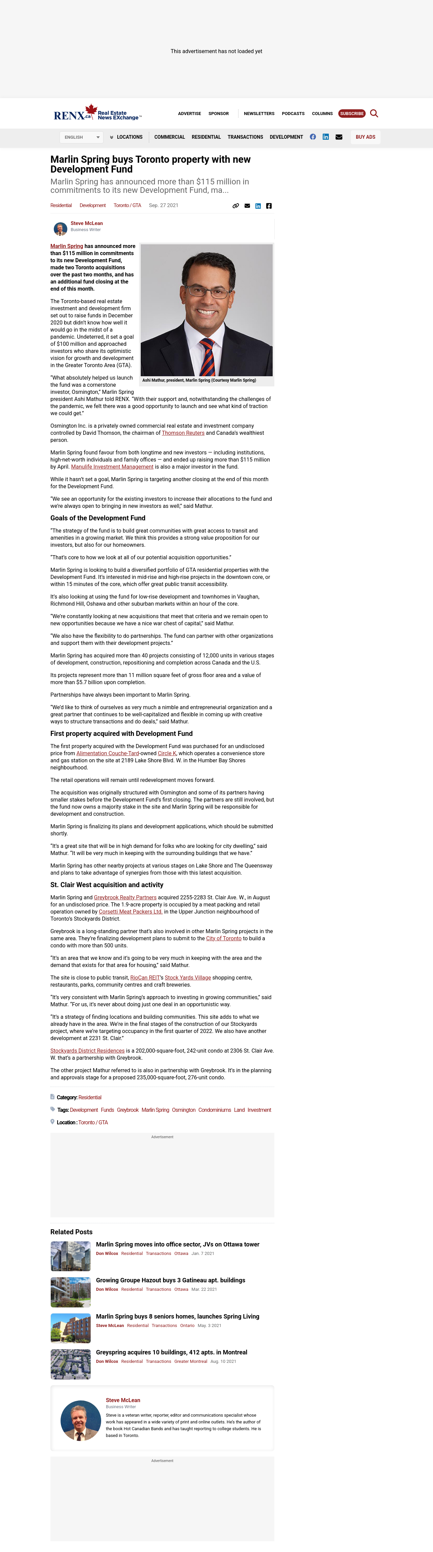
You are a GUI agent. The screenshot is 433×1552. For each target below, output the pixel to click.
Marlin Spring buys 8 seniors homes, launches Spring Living (177, 1316)
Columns (322, 113)
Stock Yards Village (188, 977)
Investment (259, 1110)
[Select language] (82, 137)
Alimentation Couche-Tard (107, 753)
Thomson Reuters (183, 433)
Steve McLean (87, 223)
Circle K (167, 753)
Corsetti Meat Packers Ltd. (131, 911)
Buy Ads (365, 137)
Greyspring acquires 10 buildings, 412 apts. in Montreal (171, 1352)
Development (286, 137)
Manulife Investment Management (112, 467)
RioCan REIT (145, 977)
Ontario (187, 1325)
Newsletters (259, 113)
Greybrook (128, 1110)
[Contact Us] (342, 137)
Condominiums (215, 1110)
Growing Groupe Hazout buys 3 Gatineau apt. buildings (170, 1280)
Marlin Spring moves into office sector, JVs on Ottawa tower (177, 1244)
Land (239, 1110)
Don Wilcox (107, 1253)
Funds (107, 1110)
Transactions (245, 137)
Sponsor (218, 113)
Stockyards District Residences (87, 1051)
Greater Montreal (190, 1361)
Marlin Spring (66, 246)
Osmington (184, 1110)
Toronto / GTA (127, 205)
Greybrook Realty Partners (125, 897)
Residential (206, 137)
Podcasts (293, 113)
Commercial (169, 137)
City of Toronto (224, 938)
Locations (126, 137)
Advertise (189, 113)
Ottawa (181, 1253)
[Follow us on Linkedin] (329, 137)
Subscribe (352, 113)
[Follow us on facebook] (316, 137)
